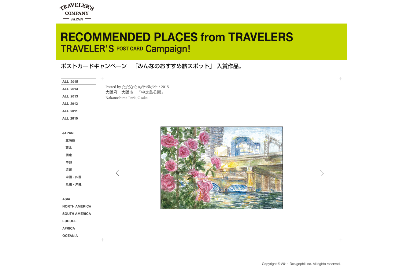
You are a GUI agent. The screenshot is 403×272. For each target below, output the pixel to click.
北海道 (78, 140)
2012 (78, 103)
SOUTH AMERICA (78, 213)
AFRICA (78, 228)
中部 (78, 162)
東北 (78, 147)
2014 (78, 89)
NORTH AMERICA (78, 206)
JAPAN (78, 133)
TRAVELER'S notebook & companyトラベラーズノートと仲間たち (76, 11)
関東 (78, 155)
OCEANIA (78, 235)
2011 (78, 111)
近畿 (78, 169)
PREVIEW (117, 173)
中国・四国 (78, 177)
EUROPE (78, 221)
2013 (78, 96)
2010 (78, 118)
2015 (78, 81)
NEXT (322, 173)
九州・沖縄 (78, 184)
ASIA (78, 199)
